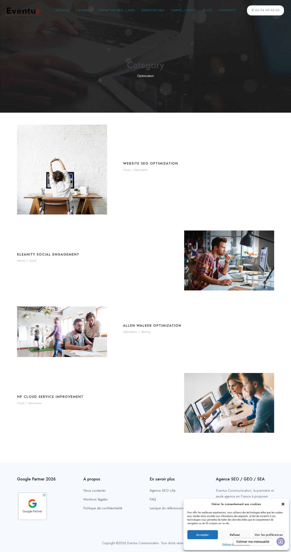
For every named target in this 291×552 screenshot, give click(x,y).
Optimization (141, 170)
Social (33, 261)
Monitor (21, 261)
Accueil (62, 10)
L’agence (84, 10)
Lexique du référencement (169, 508)
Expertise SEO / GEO (117, 10)
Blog (207, 10)
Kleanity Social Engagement (48, 254)
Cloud (126, 170)
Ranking (145, 332)
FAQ (153, 499)
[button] (283, 504)
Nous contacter (94, 490)
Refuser (235, 535)
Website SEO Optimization (150, 163)
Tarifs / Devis (183, 10)
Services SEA (153, 10)
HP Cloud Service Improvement (50, 396)
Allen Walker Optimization (152, 325)
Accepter (202, 535)
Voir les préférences (268, 535)
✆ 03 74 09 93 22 (265, 10)
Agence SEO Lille (163, 490)
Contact (227, 10)
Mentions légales (95, 499)
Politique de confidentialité (236, 544)
